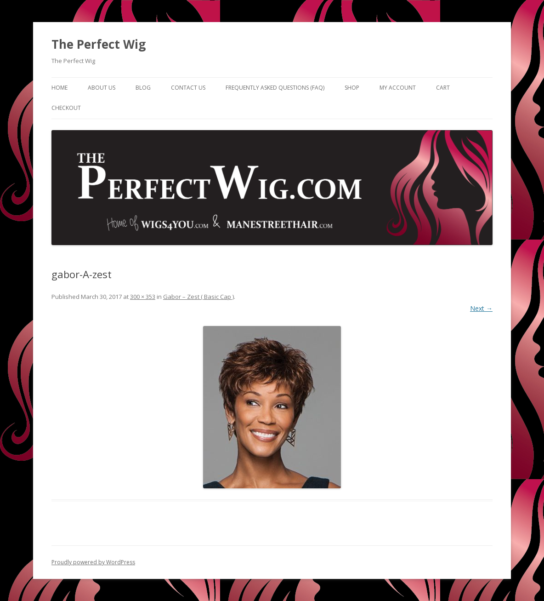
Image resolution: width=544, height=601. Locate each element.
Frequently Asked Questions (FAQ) (275, 88)
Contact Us (188, 88)
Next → (481, 308)
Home (59, 88)
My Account (398, 88)
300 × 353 (142, 296)
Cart (443, 88)
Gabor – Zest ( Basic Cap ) (198, 296)
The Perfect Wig (98, 44)
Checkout (66, 108)
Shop (352, 88)
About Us (101, 88)
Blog (143, 88)
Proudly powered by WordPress (93, 562)
